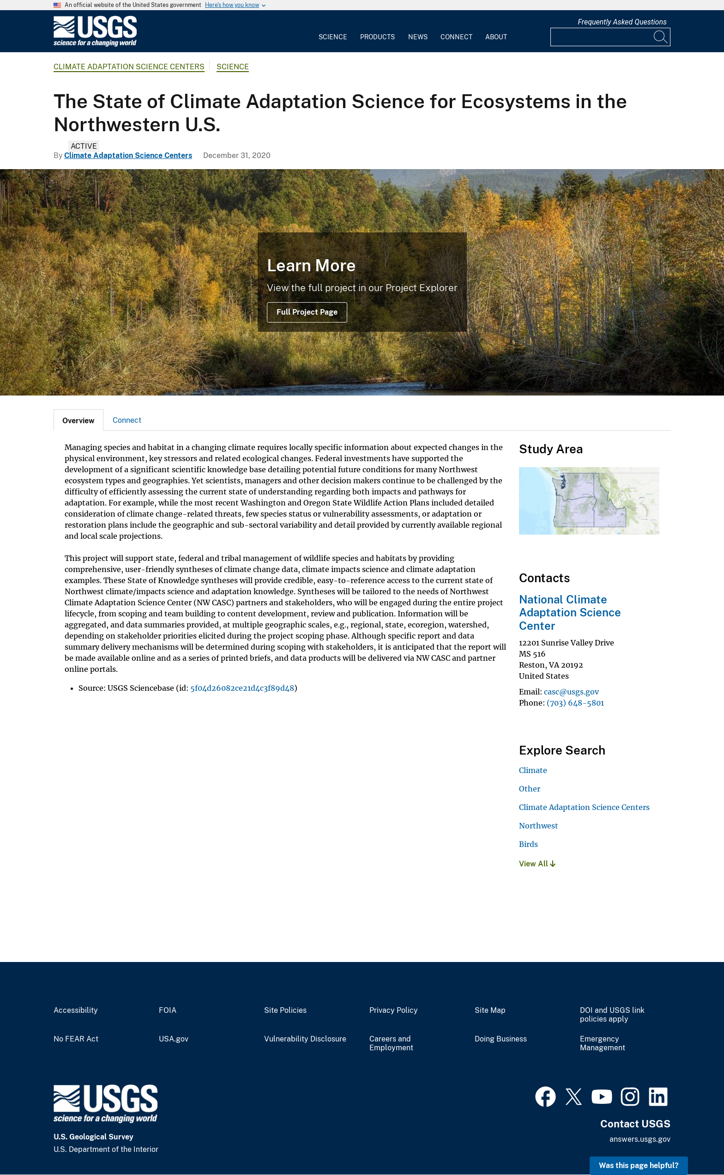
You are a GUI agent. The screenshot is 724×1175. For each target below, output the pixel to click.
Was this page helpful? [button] (639, 1165)
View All (537, 863)
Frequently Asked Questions (622, 22)
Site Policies (285, 1010)
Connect (456, 37)
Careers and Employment (391, 1043)
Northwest (538, 825)
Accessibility (76, 1010)
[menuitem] (333, 31)
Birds (528, 844)
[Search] (661, 37)
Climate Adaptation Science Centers (129, 66)
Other (529, 788)
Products (377, 37)
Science (333, 37)
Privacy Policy (393, 1010)
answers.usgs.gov (639, 1139)
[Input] (610, 37)
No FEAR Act (76, 1039)
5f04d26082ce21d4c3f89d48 (242, 688)
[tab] (78, 420)
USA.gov (173, 1039)
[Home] (95, 44)
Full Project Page (307, 312)
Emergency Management (602, 1043)
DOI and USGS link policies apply (612, 1014)
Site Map (490, 1010)
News (418, 37)
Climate (533, 770)
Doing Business (501, 1039)
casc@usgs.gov (571, 691)
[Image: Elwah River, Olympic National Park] (362, 282)
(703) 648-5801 (575, 702)
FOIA (167, 1010)
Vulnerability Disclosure (305, 1039)
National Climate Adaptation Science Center (570, 613)
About (496, 37)
